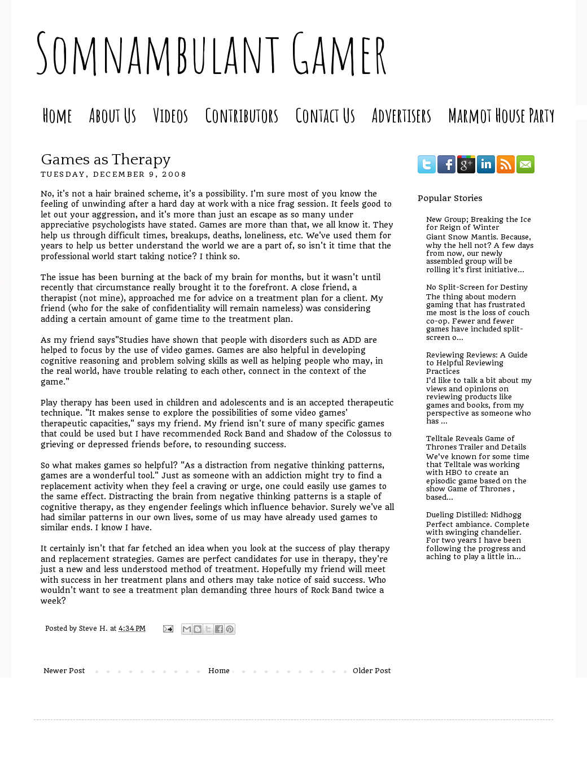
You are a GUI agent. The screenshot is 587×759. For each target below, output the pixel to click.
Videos (170, 115)
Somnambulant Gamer (211, 52)
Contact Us (325, 115)
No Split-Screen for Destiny (477, 287)
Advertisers (401, 115)
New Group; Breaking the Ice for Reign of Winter (478, 223)
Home (57, 115)
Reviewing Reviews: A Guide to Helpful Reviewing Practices (477, 363)
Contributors (241, 115)
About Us (112, 115)
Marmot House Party (501, 115)
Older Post (372, 670)
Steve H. (94, 628)
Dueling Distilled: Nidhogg (474, 515)
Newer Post (64, 670)
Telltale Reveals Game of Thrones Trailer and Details (476, 442)
